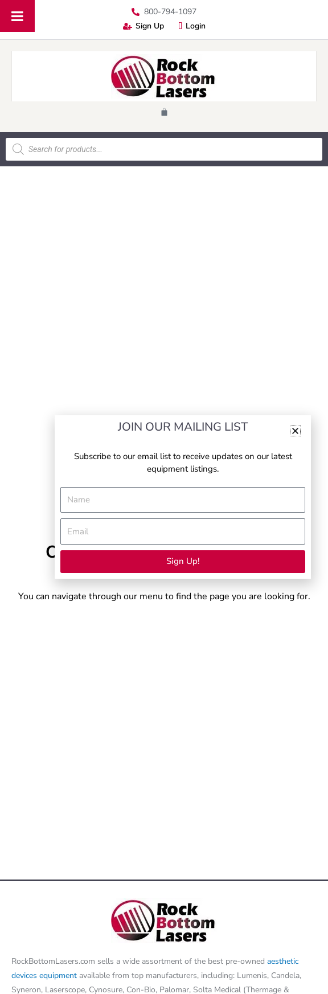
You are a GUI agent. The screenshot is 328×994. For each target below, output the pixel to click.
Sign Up (143, 26)
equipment (58, 975)
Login (192, 26)
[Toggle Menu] (17, 16)
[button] (295, 431)
